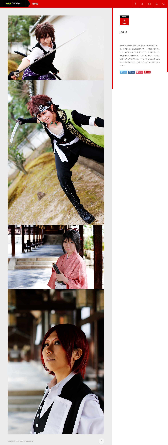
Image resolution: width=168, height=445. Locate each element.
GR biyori (18, 441)
